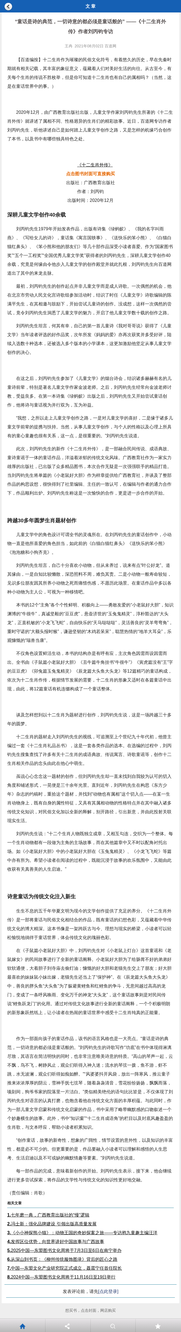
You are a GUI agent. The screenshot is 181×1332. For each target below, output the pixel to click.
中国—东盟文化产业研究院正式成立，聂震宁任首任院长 (64, 1268)
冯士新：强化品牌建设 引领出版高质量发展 (52, 1224)
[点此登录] (108, 1291)
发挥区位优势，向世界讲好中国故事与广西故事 (55, 1241)
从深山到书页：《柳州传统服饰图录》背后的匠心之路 (62, 1259)
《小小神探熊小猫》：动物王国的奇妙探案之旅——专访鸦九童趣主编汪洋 (82, 1232)
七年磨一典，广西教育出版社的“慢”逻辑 (48, 1215)
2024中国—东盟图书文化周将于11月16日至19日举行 (61, 1277)
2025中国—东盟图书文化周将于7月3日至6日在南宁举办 (64, 1250)
